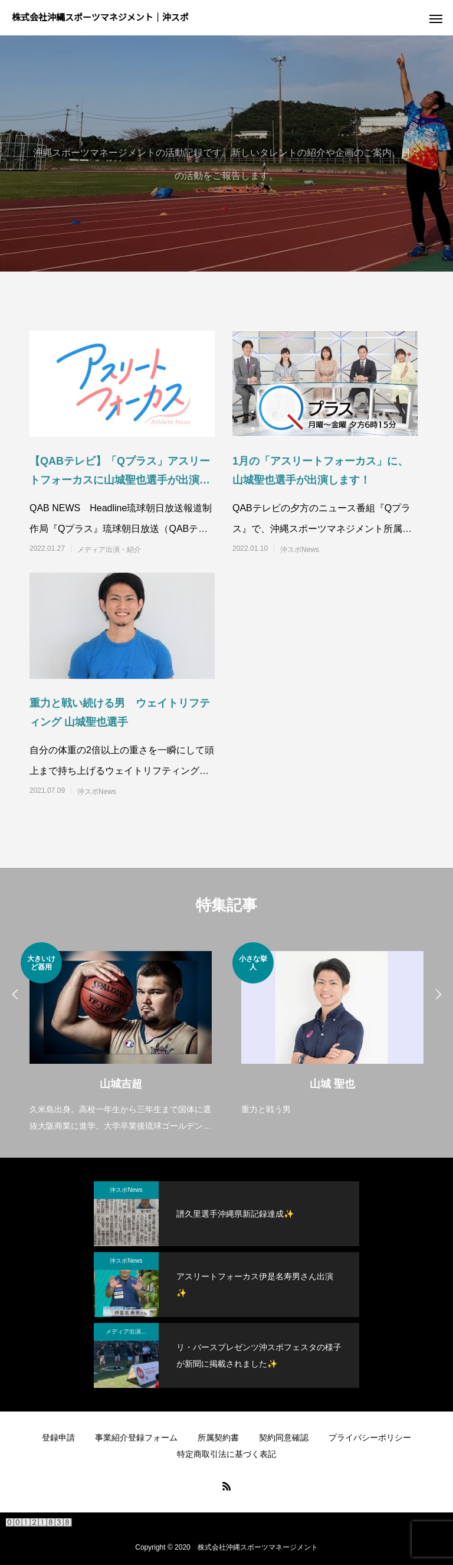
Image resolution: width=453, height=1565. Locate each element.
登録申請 (58, 1437)
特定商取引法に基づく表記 (226, 1454)
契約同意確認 (283, 1437)
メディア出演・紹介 (109, 549)
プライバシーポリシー (370, 1437)
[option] (120, 1038)
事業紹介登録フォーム (136, 1437)
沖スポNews (299, 549)
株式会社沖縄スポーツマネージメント (258, 1547)
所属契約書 (218, 1437)
